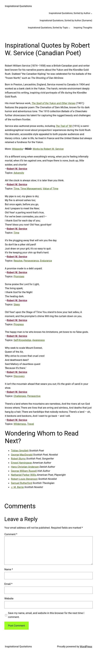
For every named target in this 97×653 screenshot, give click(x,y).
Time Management (31, 188)
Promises (19, 276)
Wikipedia (17, 148)
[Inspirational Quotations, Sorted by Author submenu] (91, 13)
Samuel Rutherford (21, 482)
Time (16, 188)
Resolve (18, 260)
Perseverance (31, 260)
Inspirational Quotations (18, 6)
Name (8, 569)
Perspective (33, 395)
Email (8, 583)
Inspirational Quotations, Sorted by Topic (48, 27)
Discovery (19, 376)
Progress (19, 324)
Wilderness (20, 423)
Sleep (17, 304)
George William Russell (24, 470)
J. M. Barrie (17, 487)
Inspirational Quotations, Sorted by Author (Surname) (66, 20)
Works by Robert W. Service (48, 148)
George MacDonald (21, 454)
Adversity (19, 172)
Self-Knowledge (22, 340)
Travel (30, 423)
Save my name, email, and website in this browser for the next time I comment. (46, 615)
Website (9, 598)
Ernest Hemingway (21, 462)
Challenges (20, 395)
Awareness (38, 340)
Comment (10, 534)
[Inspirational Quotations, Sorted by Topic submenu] (69, 27)
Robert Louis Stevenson (24, 478)
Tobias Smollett (20, 450)
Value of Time (50, 188)
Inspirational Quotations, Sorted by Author (69, 13)
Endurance (46, 260)
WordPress (86, 646)
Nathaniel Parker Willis (23, 474)
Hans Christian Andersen (25, 466)
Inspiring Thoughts (83, 27)
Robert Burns (18, 458)
